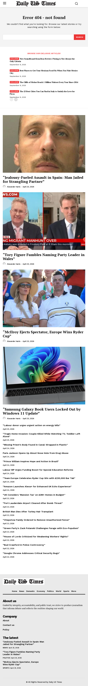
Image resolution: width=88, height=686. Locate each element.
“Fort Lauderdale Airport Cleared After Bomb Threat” (33, 503)
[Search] (79, 37)
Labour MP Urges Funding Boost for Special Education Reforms (38, 470)
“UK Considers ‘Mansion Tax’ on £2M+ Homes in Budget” (34, 494)
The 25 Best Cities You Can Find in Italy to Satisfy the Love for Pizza (42, 92)
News (5, 648)
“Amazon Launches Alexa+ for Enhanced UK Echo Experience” (37, 486)
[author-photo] (4, 186)
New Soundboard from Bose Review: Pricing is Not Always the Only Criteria (42, 60)
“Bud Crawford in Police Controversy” (24, 545)
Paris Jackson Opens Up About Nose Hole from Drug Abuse (35, 453)
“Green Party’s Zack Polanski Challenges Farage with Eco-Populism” (41, 528)
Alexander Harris (13, 187)
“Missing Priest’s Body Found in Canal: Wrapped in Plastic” (35, 444)
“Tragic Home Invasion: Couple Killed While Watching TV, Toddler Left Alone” (41, 435)
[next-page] (16, 99)
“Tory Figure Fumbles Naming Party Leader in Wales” (44, 256)
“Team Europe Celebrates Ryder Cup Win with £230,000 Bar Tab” (39, 478)
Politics (6, 658)
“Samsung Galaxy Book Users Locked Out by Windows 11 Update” (42, 411)
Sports (6, 668)
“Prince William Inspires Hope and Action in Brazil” (31, 461)
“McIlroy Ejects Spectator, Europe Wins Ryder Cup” (43, 334)
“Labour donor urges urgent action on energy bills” (31, 425)
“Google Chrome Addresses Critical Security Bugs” (31, 553)
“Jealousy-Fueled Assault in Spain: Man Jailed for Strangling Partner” (43, 179)
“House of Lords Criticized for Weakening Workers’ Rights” (36, 536)
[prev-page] (11, 99)
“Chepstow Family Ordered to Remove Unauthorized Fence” (36, 520)
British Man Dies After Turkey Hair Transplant (28, 511)
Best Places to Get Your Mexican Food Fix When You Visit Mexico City (44, 71)
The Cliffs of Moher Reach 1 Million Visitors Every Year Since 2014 (49, 82)
